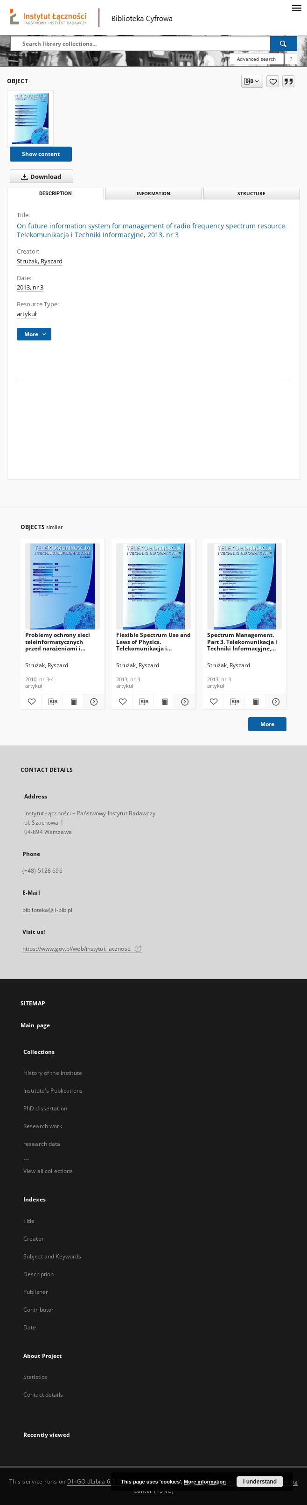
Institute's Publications (53, 1091)
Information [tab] (153, 194)
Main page (35, 1025)
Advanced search (256, 59)
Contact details (43, 1395)
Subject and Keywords (52, 1256)
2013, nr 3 (30, 287)
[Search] (283, 43)
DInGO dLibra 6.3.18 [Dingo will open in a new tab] (95, 1481)
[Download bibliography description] (52, 702)
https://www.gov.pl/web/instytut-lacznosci (82, 949)
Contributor (38, 1310)
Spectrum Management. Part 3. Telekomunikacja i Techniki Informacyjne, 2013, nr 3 (242, 641)
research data (42, 1144)
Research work (43, 1126)
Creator (33, 1239)
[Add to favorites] (272, 81)
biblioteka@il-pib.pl (47, 910)
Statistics (35, 1377)
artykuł (26, 314)
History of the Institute (52, 1073)
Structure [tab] (251, 194)
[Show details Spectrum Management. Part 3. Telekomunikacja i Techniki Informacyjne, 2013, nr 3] (275, 702)
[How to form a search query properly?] (291, 58)
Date (29, 1327)
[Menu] (296, 7)
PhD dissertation (45, 1108)
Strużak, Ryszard (40, 261)
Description (38, 1274)
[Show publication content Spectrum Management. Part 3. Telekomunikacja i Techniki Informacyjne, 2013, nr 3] (255, 702)
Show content (41, 154)
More (267, 724)
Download (39, 176)
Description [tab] (55, 194)
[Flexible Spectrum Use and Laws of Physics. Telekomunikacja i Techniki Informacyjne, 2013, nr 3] (153, 587)
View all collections (48, 1171)
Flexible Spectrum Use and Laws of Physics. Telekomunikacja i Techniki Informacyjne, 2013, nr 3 (153, 641)
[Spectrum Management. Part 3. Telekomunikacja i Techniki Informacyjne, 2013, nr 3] (244, 587)
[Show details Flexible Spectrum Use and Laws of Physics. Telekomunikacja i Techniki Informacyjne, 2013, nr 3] (184, 702)
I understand (260, 1481)
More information (205, 1481)
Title (29, 1221)
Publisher (35, 1292)
